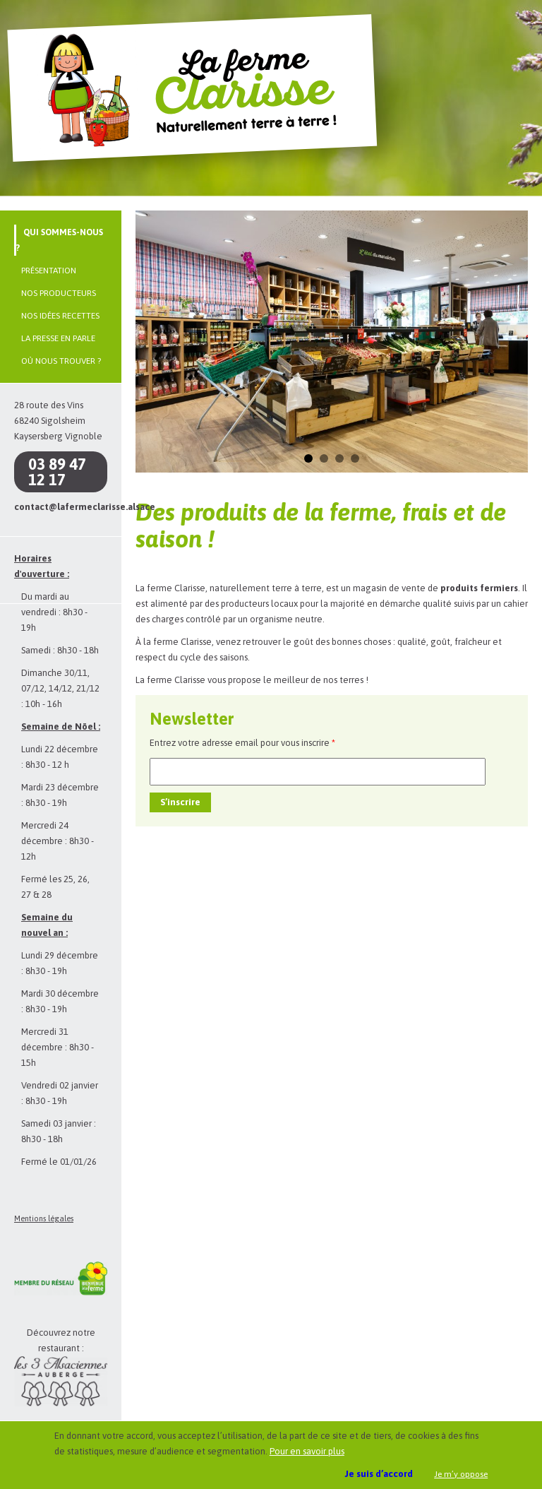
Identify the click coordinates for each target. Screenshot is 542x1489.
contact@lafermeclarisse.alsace (84, 507)
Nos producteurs (58, 293)
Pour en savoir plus (307, 1451)
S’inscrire (180, 802)
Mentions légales (43, 1218)
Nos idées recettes (60, 316)
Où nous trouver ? (61, 361)
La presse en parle (58, 338)
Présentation (48, 270)
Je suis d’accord (379, 1474)
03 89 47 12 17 (57, 472)
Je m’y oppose (461, 1474)
